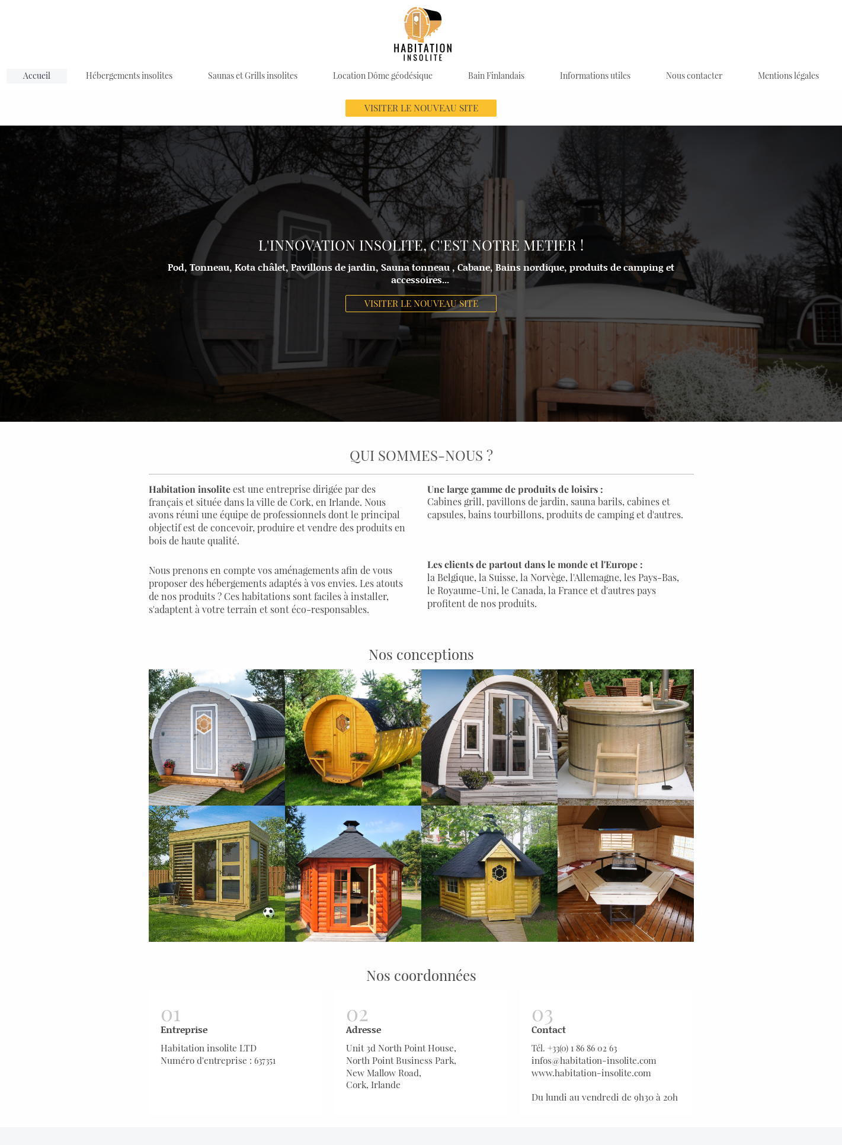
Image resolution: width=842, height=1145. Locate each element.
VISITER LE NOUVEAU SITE (421, 107)
